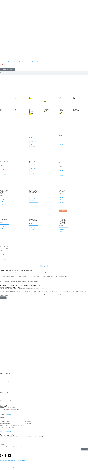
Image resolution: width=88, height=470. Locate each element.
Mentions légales (17, 463)
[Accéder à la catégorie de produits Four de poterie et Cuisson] (30, 110)
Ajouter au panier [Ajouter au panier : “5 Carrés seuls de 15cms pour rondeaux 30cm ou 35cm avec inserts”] (33, 144)
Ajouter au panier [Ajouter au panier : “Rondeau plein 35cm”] (33, 171)
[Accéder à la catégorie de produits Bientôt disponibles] (74, 108)
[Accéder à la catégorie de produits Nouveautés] (74, 97)
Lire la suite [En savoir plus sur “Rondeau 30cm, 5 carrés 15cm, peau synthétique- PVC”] (33, 199)
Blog (28, 61)
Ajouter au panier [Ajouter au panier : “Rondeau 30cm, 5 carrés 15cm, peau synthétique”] (4, 172)
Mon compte (35, 61)
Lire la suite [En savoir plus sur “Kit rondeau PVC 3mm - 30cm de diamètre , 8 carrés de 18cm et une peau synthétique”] (62, 230)
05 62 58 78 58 (9, 412)
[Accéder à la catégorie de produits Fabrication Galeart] (45, 109)
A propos (3, 61)
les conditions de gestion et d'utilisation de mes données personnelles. (20, 446)
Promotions (22, 61)
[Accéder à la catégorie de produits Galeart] (16, 108)
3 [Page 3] (44, 266)
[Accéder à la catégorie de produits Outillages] (60, 97)
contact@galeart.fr (9, 414)
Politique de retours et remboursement (50, 460)
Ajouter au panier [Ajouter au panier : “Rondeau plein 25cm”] (4, 228)
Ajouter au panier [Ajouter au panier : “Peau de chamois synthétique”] (62, 199)
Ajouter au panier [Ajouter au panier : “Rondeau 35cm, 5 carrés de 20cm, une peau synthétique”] (4, 201)
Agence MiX (15, 467)
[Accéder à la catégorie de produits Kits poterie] (1, 108)
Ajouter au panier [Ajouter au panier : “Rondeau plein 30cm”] (62, 142)
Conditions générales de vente (33, 460)
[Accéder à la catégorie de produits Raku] (30, 97)
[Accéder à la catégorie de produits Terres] (16, 97)
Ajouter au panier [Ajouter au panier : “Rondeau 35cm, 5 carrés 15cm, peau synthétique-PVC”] (4, 257)
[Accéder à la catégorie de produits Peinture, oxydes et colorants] (45, 98)
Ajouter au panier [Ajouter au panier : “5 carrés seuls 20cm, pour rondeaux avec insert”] (62, 173)
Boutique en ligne (12, 61)
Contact (24, 463)
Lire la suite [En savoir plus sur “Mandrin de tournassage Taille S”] (33, 228)
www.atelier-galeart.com (5, 431)
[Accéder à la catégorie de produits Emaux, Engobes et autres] (60, 110)
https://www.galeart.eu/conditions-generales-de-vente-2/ (13, 460)
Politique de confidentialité (6, 463)
